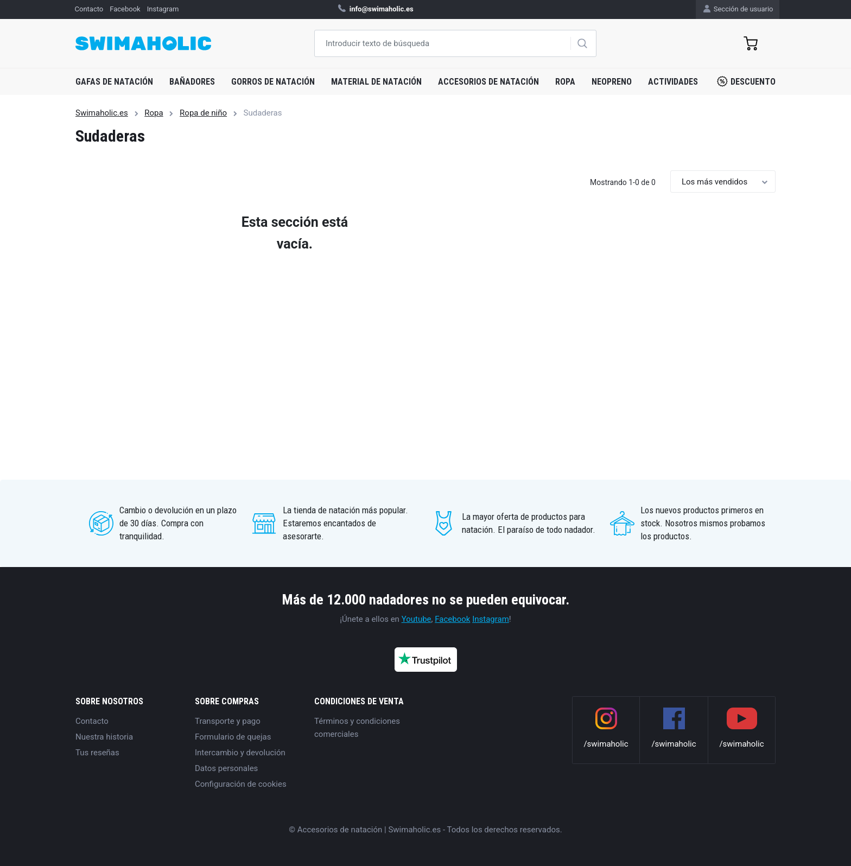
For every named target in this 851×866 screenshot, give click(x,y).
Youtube (416, 619)
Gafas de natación (114, 82)
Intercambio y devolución (240, 752)
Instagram (490, 619)
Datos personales (226, 768)
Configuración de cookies (241, 784)
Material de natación (376, 82)
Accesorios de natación (488, 82)
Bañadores (192, 82)
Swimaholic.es (101, 113)
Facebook (452, 619)
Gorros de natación (273, 82)
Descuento (746, 81)
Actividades (673, 82)
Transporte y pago (228, 721)
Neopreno (612, 82)
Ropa (565, 82)
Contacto (92, 721)
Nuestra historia (104, 737)
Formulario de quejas (233, 737)
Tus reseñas (97, 752)
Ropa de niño (203, 113)
